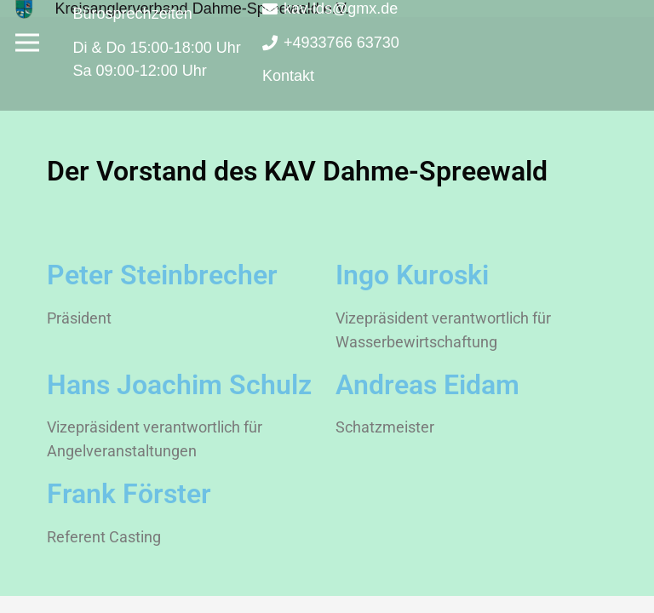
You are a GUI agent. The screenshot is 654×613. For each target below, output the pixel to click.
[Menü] (27, 42)
